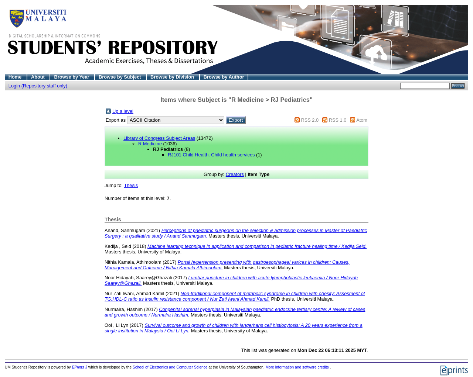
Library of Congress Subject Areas (159, 138)
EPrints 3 (80, 367)
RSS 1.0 (338, 120)
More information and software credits (297, 367)
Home (15, 77)
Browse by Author (224, 77)
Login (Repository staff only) (37, 86)
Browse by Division (172, 77)
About (38, 77)
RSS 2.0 (310, 120)
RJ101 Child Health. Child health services (211, 155)
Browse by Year (72, 77)
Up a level (122, 111)
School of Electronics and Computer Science (170, 367)
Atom (361, 120)
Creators (235, 174)
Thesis (131, 185)
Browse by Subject (120, 77)
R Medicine (150, 143)
